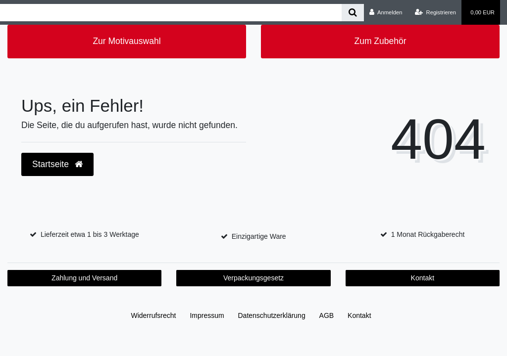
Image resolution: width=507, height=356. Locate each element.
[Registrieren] (435, 12)
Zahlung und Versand (84, 278)
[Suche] (353, 12)
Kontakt (422, 278)
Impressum (207, 315)
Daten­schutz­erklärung (271, 315)
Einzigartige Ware (259, 236)
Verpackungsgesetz (253, 278)
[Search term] (171, 12)
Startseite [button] (57, 164)
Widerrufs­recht (153, 315)
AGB (326, 315)
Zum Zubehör (380, 41)
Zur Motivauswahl (126, 41)
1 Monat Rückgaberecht (428, 234)
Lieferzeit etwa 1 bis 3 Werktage (90, 234)
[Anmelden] (386, 12)
